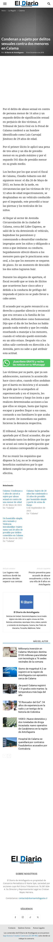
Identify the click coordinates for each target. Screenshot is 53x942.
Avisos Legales (39, 928)
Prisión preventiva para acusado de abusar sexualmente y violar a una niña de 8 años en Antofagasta (39, 578)
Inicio (4, 10)
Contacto (11, 928)
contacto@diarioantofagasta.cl (33, 898)
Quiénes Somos (24, 928)
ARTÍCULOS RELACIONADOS (17, 641)
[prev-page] (4, 756)
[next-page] (9, 756)
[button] (4, 4)
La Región (12, 10)
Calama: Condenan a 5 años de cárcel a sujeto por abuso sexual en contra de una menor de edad (12, 496)
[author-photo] (26, 608)
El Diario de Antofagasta (14, 52)
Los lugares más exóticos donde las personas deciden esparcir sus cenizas (12, 577)
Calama (22, 10)
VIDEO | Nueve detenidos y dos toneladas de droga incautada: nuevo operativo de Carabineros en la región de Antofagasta (32, 725)
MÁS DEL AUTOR (40, 641)
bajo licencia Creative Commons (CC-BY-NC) (20, 935)
